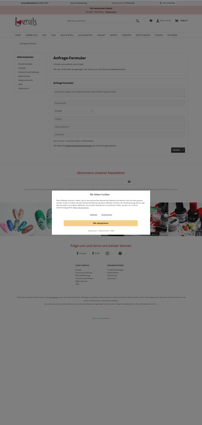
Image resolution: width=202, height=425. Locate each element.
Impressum (92, 231)
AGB (112, 231)
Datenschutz (104, 231)
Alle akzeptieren (100, 223)
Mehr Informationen (81, 207)
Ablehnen (93, 214)
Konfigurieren (106, 214)
